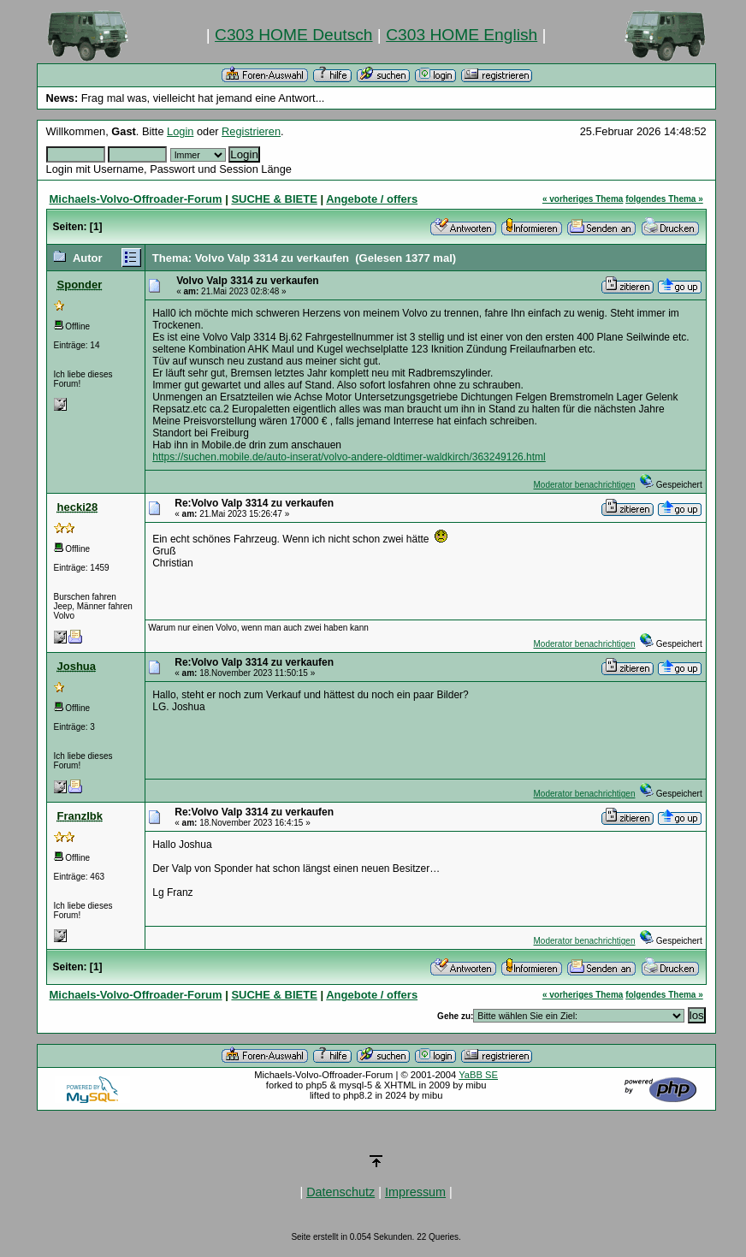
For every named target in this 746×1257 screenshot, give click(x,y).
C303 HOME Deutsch (293, 35)
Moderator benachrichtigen (585, 484)
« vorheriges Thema (582, 199)
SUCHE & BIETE (274, 199)
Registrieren (251, 131)
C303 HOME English (461, 35)
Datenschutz (340, 1192)
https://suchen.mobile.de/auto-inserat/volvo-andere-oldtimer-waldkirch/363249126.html (349, 457)
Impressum (415, 1192)
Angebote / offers (371, 199)
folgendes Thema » (664, 199)
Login (180, 131)
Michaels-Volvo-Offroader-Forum (136, 199)
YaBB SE (478, 1075)
